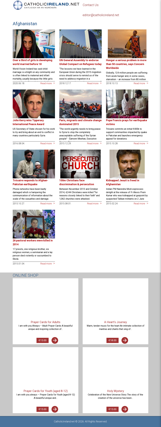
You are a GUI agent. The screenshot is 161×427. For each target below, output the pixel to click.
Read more (46, 83)
